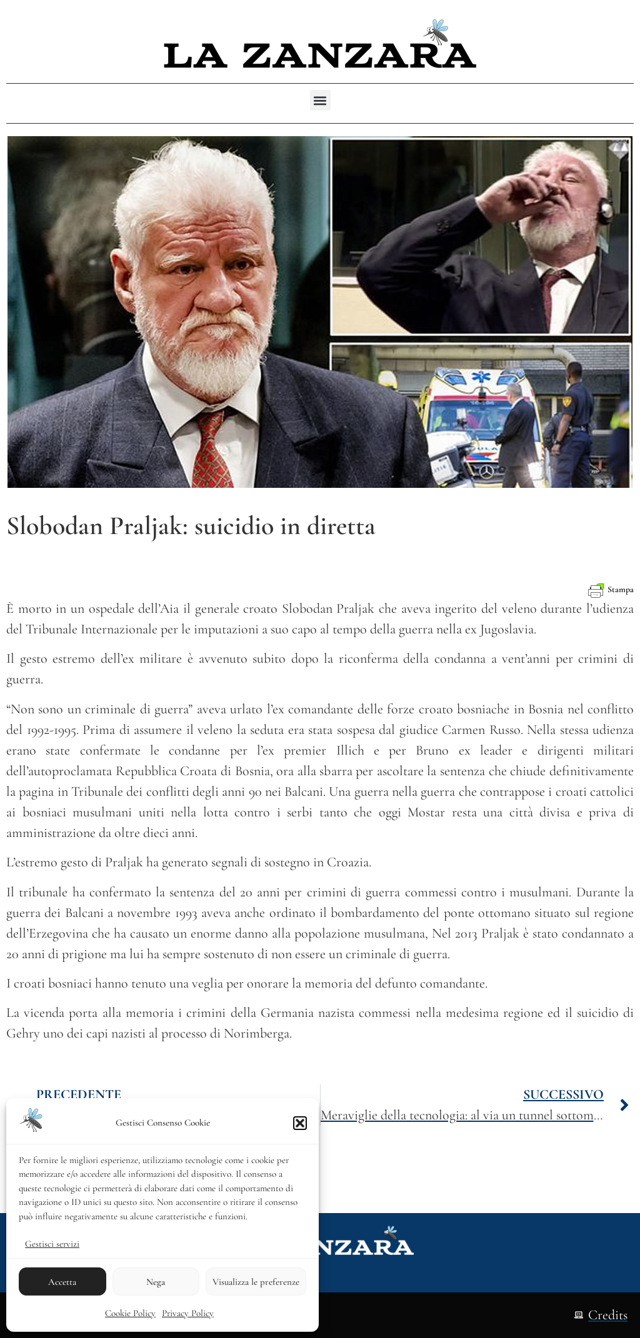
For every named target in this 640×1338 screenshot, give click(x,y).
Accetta (62, 1281)
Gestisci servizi (52, 1243)
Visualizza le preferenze (255, 1281)
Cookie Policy (130, 1313)
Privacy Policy (188, 1313)
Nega (155, 1281)
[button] (300, 1123)
